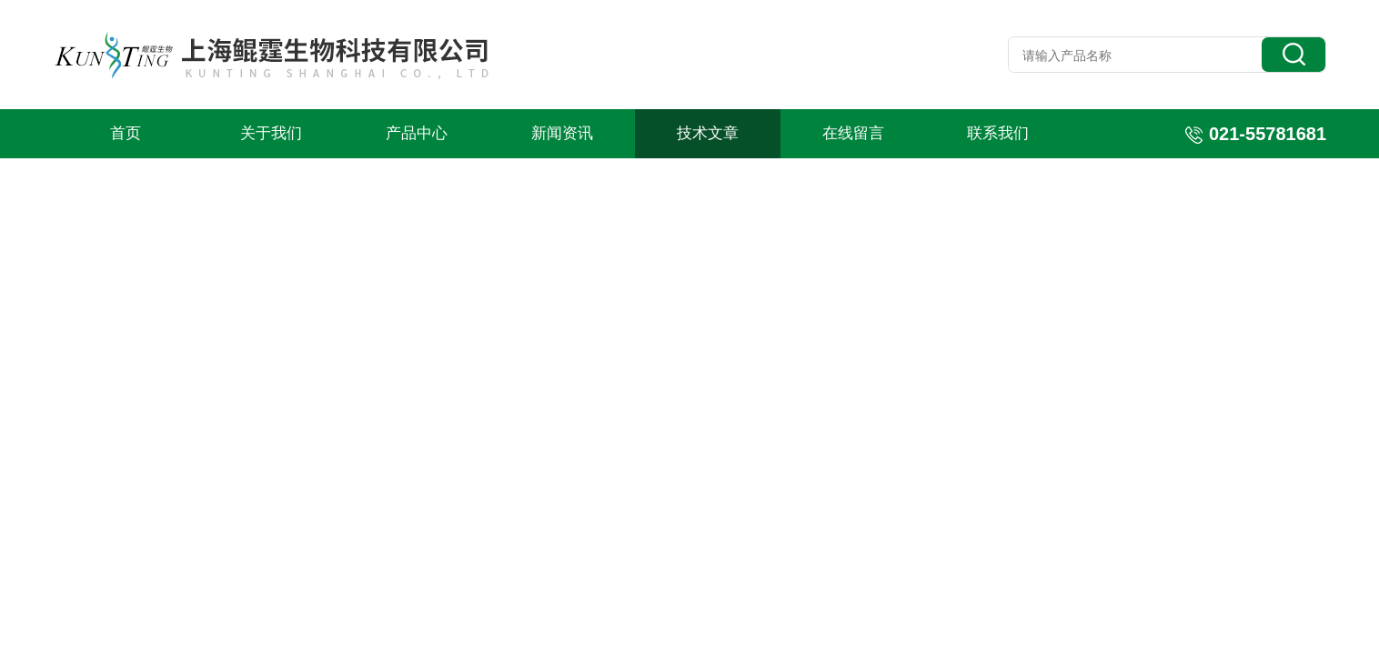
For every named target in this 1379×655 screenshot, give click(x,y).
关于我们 (271, 133)
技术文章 (708, 133)
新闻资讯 (562, 133)
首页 (125, 133)
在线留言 (853, 133)
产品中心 (417, 133)
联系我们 (998, 133)
